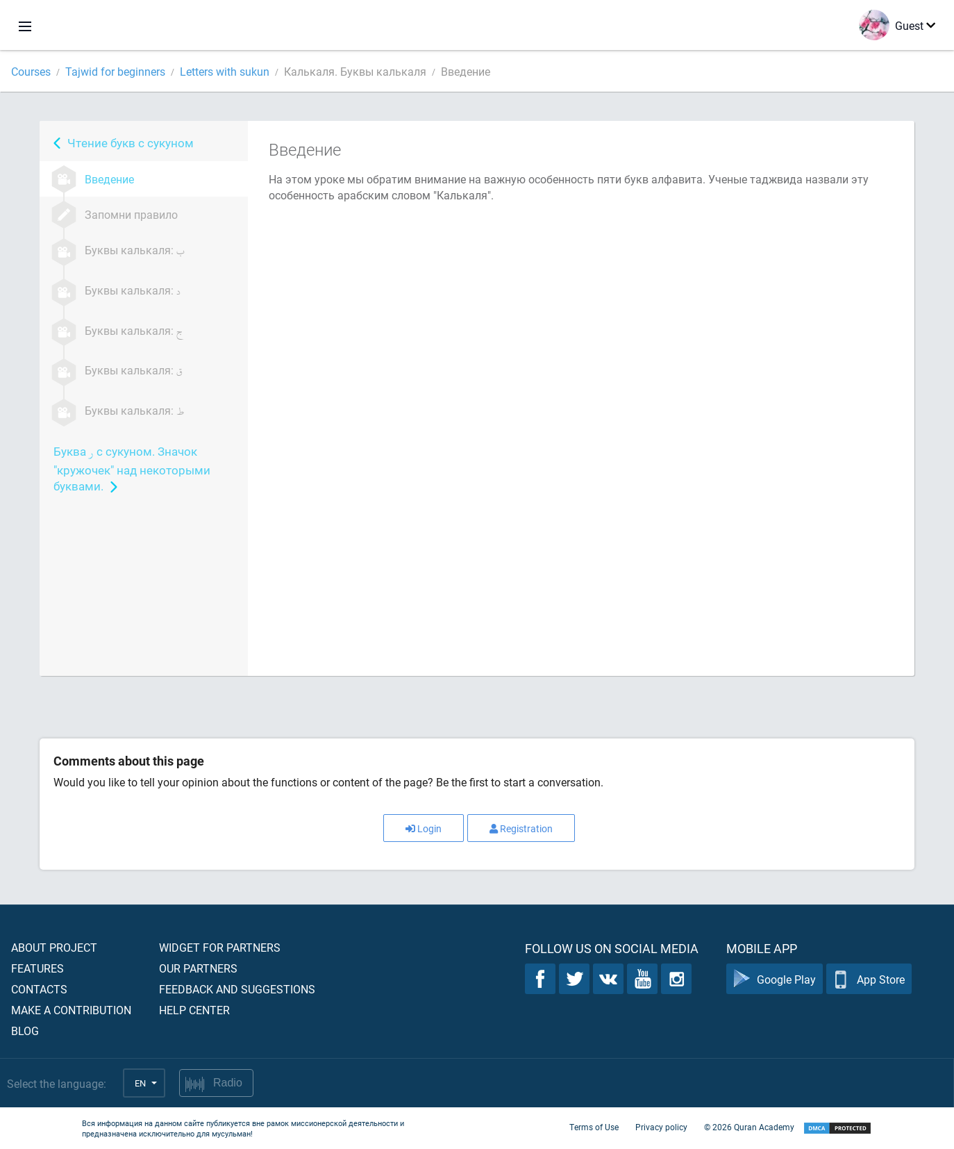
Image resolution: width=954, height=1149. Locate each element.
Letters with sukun (224, 71)
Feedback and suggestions (237, 989)
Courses (31, 71)
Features (37, 968)
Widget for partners (220, 947)
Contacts (39, 989)
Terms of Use (594, 1126)
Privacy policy (661, 1126)
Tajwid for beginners (115, 71)
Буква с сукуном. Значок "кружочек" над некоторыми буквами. (131, 468)
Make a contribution (71, 1009)
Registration (521, 828)
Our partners (198, 968)
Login (423, 828)
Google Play (774, 979)
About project (54, 947)
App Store (869, 979)
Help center (194, 1009)
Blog (25, 1030)
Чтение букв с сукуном (130, 143)
